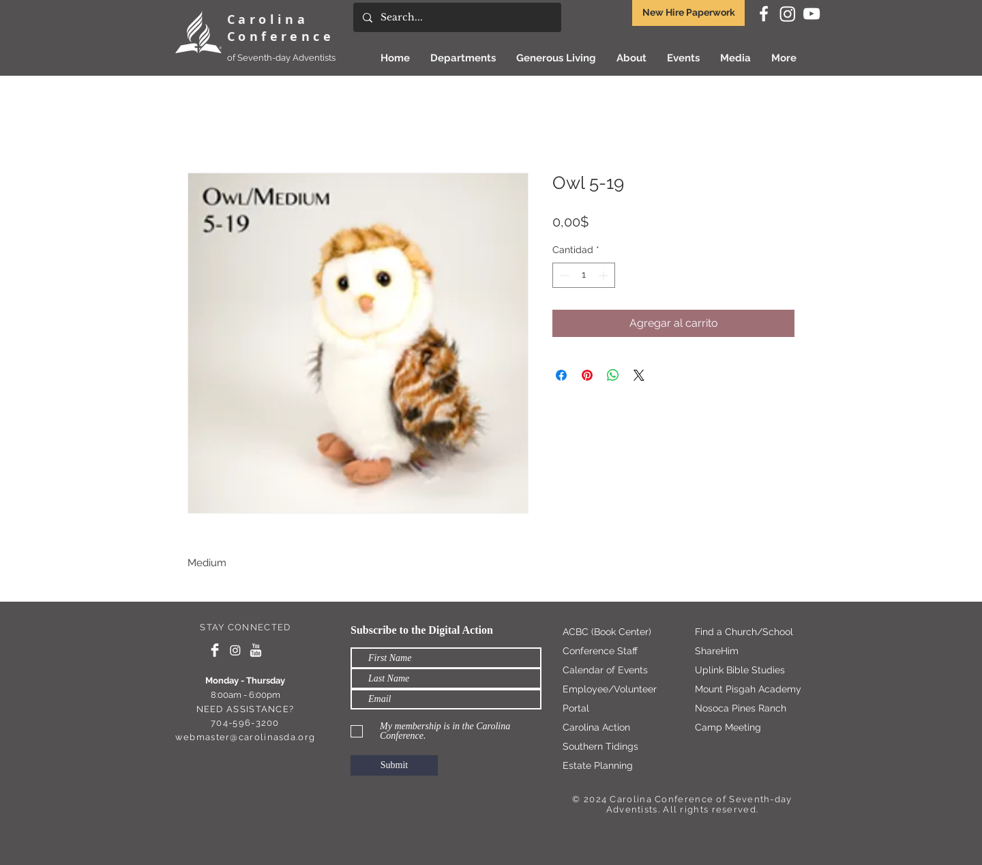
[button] (556, 58)
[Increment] (604, 275)
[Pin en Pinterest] (587, 375)
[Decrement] (562, 275)
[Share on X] (639, 375)
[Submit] (394, 765)
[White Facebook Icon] (764, 13)
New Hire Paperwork (688, 12)
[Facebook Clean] (215, 650)
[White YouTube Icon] (811, 13)
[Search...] (457, 17)
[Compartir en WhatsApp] (613, 375)
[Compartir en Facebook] (561, 375)
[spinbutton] (583, 275)
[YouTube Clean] (256, 650)
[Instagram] (787, 13)
